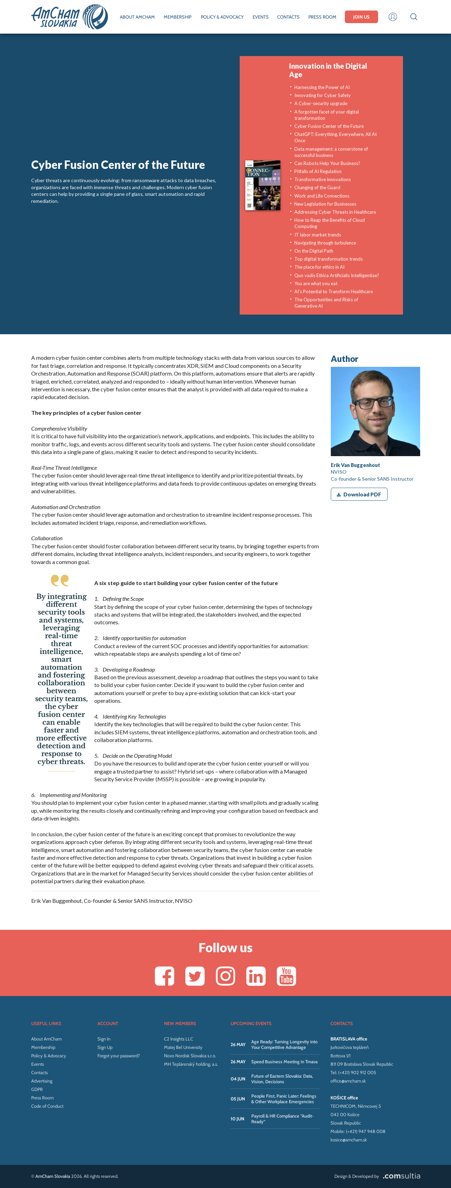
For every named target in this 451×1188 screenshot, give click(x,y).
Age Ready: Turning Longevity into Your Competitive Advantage (284, 1044)
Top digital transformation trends (328, 259)
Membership (43, 1047)
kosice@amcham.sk (348, 1139)
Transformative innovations (322, 179)
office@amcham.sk (348, 1081)
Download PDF (359, 494)
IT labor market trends (317, 235)
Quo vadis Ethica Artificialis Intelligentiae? (336, 275)
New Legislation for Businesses (325, 204)
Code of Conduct (47, 1106)
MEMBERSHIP (177, 17)
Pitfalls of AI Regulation (318, 171)
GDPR (37, 1089)
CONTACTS (288, 17)
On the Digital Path (313, 251)
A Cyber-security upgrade (320, 103)
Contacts (39, 1072)
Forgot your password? (118, 1055)
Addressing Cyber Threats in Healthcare (335, 212)
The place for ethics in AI (319, 267)
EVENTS (261, 17)
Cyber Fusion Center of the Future (329, 126)
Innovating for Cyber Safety (322, 95)
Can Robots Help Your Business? (327, 163)
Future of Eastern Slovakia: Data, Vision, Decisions (282, 1078)
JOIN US (361, 17)
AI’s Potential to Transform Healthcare (333, 291)
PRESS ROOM (322, 17)
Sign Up (104, 1047)
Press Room (42, 1097)
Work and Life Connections (321, 196)
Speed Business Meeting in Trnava (284, 1061)
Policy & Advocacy (48, 1055)
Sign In (103, 1039)
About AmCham (46, 1039)
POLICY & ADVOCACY (222, 17)
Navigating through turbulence (325, 243)
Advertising (41, 1081)
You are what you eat (315, 283)
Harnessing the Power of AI (322, 87)
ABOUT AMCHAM (137, 17)
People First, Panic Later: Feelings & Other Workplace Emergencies (283, 1098)
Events (37, 1064)
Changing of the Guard (317, 187)
